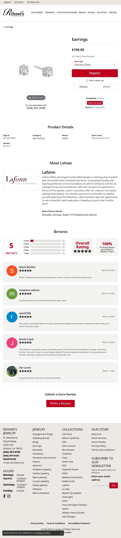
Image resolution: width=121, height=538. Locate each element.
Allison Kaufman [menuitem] (70, 438)
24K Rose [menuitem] (67, 434)
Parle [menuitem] (65, 500)
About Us (96, 434)
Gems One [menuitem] (67, 461)
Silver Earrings (39, 138)
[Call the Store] (11, 451)
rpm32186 (25, 313)
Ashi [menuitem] (64, 441)
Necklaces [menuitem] (38, 453)
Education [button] (102, 12)
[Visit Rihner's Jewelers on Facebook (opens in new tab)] (4, 496)
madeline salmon (29, 290)
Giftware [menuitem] (37, 489)
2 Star (26, 250)
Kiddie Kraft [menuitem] (68, 481)
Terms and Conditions (103, 449)
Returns (106, 87)
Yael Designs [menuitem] (68, 516)
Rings (66, 214)
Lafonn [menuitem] (65, 485)
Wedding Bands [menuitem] (41, 438)
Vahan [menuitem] (65, 508)
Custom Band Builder (67, 12)
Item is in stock (94, 103)
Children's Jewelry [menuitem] (42, 469)
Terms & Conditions (56, 523)
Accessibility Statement (79, 523)
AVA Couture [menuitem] (68, 445)
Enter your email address (101, 478)
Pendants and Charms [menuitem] (44, 457)
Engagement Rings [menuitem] (43, 434)
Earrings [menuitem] (37, 445)
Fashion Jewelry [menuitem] (41, 473)
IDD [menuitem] (64, 465)
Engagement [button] (37, 12)
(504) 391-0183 (36, 108)
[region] (36, 68)
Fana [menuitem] (64, 457)
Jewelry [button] (91, 12)
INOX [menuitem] (65, 473)
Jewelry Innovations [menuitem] (72, 477)
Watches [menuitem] (37, 465)
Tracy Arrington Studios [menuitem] (74, 504)
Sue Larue (25, 367)
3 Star (26, 247)
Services (113, 12)
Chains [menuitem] (36, 461)
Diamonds (50, 12)
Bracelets (47, 214)
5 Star (26, 240)
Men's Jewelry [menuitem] (40, 477)
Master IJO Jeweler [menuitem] (72, 493)
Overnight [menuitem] (67, 496)
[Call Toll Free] (11, 455)
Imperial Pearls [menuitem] (70, 469)
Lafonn (65, 138)
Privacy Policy (99, 445)
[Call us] (9, 459)
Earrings (9, 27)
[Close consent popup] (61, 533)
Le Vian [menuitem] (66, 489)
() (63, 240)
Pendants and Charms (85, 214)
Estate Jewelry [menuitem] (40, 485)
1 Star (26, 253)
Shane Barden (27, 267)
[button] (7, 2)
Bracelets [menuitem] (37, 449)
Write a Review (60, 403)
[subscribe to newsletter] (113, 485)
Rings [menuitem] (35, 441)
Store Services (99, 438)
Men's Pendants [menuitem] (41, 493)
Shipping (83, 87)
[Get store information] (13, 463)
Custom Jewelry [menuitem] (41, 481)
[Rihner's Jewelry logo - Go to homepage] (14, 12)
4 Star (26, 244)
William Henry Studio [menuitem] (73, 512)
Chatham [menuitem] (67, 453)
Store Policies (99, 441)
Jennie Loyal (26, 339)
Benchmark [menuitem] (68, 449)
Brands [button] (82, 12)
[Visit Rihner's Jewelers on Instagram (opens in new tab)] (8, 496)
